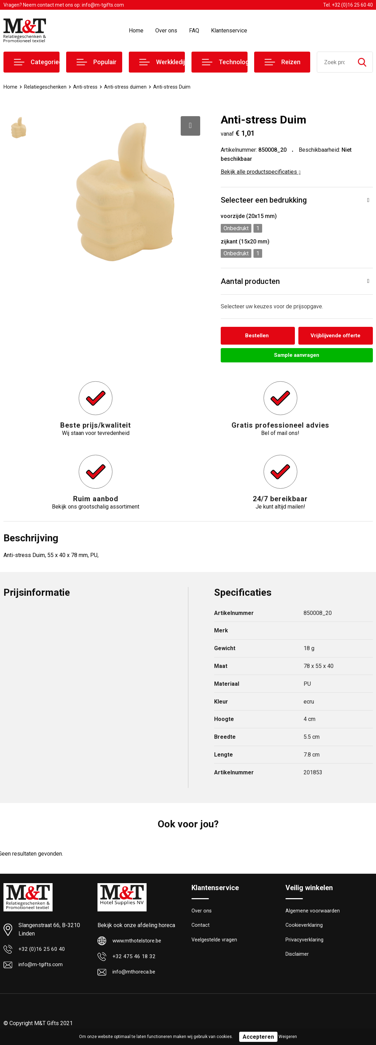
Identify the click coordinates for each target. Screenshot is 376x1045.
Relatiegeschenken (45, 87)
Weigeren (288, 1036)
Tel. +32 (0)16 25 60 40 (348, 5)
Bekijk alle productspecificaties (261, 171)
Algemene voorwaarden (312, 912)
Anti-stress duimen (128, 87)
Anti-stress (86, 87)
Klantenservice (229, 30)
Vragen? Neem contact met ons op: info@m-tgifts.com (63, 5)
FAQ (194, 30)
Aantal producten (250, 281)
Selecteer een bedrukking (264, 200)
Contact (200, 927)
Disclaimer (297, 957)
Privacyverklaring (304, 942)
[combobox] (334, 62)
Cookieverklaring (304, 927)
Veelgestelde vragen (214, 942)
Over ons (166, 30)
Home (136, 30)
